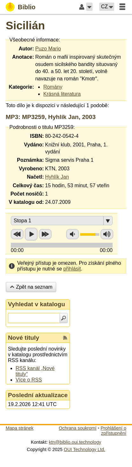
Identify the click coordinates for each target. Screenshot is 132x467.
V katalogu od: (26, 202)
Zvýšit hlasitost (107, 234)
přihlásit (72, 268)
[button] (89, 7)
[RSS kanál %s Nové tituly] (65, 337)
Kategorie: (21, 87)
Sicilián (25, 25)
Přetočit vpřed (45, 234)
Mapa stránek (19, 428)
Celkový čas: (28, 185)
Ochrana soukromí (77, 428)
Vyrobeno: (31, 168)
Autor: (26, 48)
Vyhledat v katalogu (36, 304)
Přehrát (31, 234)
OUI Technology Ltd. (84, 449)
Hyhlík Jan (57, 177)
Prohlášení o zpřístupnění (113, 431)
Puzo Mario (48, 48)
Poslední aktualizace (38, 395)
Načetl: (35, 177)
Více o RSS (29, 379)
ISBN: (37, 136)
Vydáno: (34, 144)
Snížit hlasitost (72, 234)
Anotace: (23, 57)
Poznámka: (30, 160)
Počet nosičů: (27, 193)
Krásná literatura (61, 94)
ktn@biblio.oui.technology (75, 442)
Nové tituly (23, 337)
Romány (52, 87)
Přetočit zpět (17, 234)
